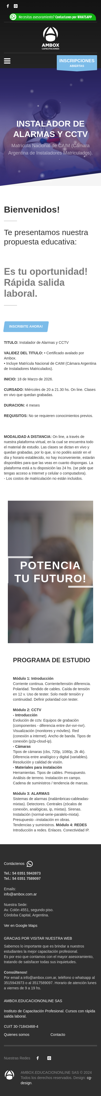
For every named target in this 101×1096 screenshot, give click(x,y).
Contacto (57, 1034)
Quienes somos (16, 1034)
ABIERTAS (77, 64)
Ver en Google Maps (20, 925)
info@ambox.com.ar (20, 894)
